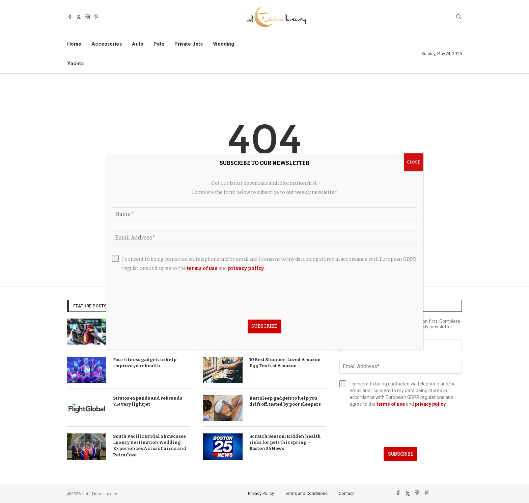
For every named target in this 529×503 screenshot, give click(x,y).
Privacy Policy (261, 493)
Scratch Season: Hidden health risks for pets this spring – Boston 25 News (285, 442)
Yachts (75, 63)
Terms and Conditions (306, 493)
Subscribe (400, 454)
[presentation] (400, 427)
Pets (159, 44)
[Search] (458, 17)
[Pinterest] (96, 17)
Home (74, 44)
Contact (346, 493)
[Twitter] (78, 17)
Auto (137, 44)
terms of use (391, 404)
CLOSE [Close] (413, 162)
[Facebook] (70, 17)
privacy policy (430, 404)
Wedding (223, 44)
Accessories (106, 44)
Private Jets (188, 44)
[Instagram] (87, 17)
